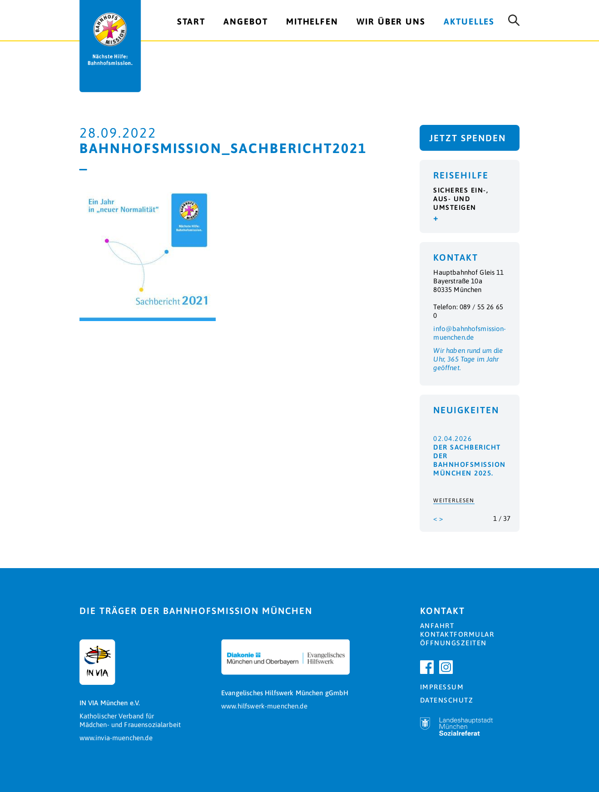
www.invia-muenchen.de (116, 738)
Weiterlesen (453, 500)
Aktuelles (469, 21)
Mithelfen (312, 21)
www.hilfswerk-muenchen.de (264, 706)
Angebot (245, 21)
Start (191, 21)
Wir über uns (391, 21)
